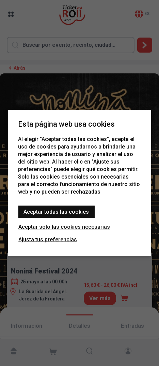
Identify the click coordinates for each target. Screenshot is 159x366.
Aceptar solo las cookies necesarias (64, 227)
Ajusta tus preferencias (47, 239)
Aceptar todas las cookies (56, 212)
